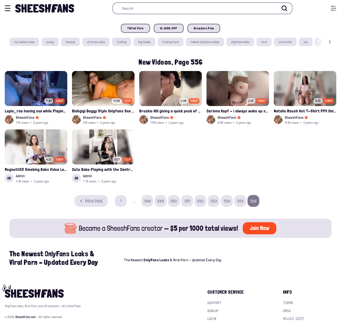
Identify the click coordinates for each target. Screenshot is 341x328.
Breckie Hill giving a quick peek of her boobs (170, 110)
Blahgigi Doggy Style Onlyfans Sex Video (103, 110)
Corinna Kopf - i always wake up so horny (237, 110)
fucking (121, 42)
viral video (285, 42)
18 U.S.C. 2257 (293, 318)
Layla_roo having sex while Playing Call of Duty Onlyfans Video (36, 110)
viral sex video (96, 42)
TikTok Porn (135, 28)
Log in (211, 318)
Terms (288, 303)
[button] (323, 42)
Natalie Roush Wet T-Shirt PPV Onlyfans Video (305, 110)
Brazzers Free (204, 28)
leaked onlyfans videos (205, 42)
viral (264, 42)
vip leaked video (24, 42)
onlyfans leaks (240, 42)
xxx (306, 42)
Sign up (213, 311)
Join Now (259, 228)
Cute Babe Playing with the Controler (103, 169)
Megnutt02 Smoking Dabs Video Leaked (36, 169)
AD (9, 178)
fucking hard (170, 42)
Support (214, 303)
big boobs (144, 42)
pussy (50, 42)
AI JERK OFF (168, 28)
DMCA (287, 311)
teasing (70, 42)
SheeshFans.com (25, 317)
